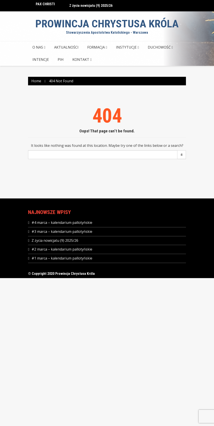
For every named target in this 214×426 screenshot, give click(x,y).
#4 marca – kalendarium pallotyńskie (62, 222)
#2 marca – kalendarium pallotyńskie (62, 249)
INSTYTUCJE (126, 47)
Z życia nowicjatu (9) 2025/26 (90, 6)
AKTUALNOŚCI (66, 47)
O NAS (37, 47)
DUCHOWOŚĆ (159, 47)
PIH (61, 59)
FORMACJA (96, 47)
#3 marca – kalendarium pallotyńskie (62, 231)
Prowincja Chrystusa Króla (107, 24)
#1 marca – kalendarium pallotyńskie (62, 258)
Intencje (40, 59)
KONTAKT (80, 59)
